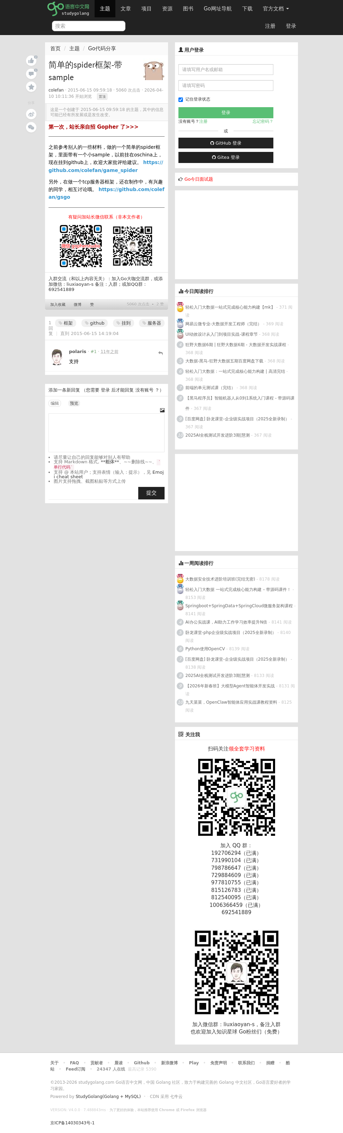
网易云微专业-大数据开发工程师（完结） (223, 323)
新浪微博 (169, 1063)
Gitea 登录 (226, 157)
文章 (126, 9)
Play (194, 1063)
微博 (77, 304)
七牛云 (176, 1096)
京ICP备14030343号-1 (72, 1123)
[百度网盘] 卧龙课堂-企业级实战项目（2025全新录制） (237, 419)
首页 (55, 48)
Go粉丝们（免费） (260, 1032)
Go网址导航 (219, 7)
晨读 (118, 1063)
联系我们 (246, 1063)
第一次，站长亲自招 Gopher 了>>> (94, 127)
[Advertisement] (227, 233)
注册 (270, 26)
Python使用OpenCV (205, 648)
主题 (105, 9)
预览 (74, 403)
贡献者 (96, 1063)
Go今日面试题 (198, 179)
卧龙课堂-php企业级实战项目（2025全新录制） (230, 632)
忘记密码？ (263, 121)
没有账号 (144, 390)
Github (141, 1063)
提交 (151, 493)
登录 (291, 26)
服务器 (151, 323)
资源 (167, 9)
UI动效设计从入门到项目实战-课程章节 (221, 334)
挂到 (123, 323)
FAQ (74, 1063)
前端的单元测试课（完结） (210, 387)
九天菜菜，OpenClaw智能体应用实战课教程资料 (232, 702)
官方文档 (276, 9)
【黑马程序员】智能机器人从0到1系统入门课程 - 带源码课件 (239, 403)
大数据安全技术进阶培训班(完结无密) (220, 579)
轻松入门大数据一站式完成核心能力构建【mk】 (230, 307)
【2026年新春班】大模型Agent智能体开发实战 (230, 686)
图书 (188, 9)
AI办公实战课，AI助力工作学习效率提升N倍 (226, 622)
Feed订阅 (76, 1069)
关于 (54, 1063)
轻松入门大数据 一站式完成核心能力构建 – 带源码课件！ (238, 589)
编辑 (55, 403)
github (95, 323)
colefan (56, 90)
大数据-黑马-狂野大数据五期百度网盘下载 (224, 361)
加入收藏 (57, 304)
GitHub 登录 (225, 143)
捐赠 (270, 1063)
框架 (66, 323)
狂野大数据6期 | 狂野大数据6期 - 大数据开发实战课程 (236, 344)
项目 (146, 9)
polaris (77, 351)
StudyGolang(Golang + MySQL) (108, 1096)
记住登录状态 (194, 99)
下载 (247, 9)
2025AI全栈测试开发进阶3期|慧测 (218, 435)
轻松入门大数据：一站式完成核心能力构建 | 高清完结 (235, 371)
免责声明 (218, 1063)
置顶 (102, 96)
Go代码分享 (102, 48)
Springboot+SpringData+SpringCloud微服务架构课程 (239, 605)
